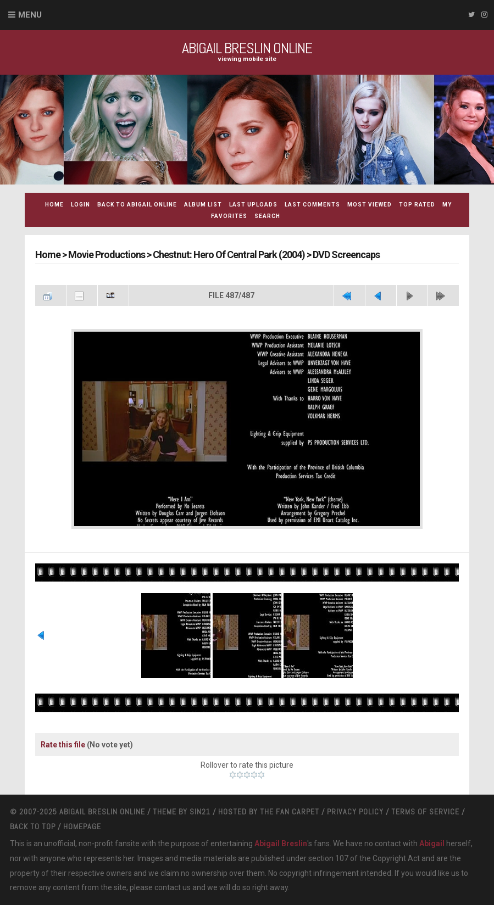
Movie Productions (106, 254)
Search (267, 216)
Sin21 (200, 812)
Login (80, 205)
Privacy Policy (355, 812)
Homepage (82, 826)
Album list (203, 205)
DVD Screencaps (346, 254)
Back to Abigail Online (137, 205)
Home (54, 205)
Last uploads (253, 205)
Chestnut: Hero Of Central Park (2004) (229, 254)
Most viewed (369, 205)
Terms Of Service (425, 812)
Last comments (312, 205)
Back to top (32, 826)
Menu (30, 15)
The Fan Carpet (289, 812)
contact (167, 887)
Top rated (417, 205)
